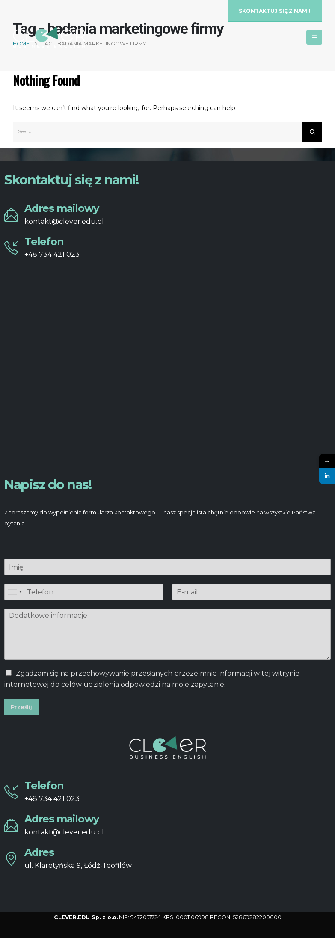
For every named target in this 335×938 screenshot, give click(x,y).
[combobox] (14, 592)
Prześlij (21, 707)
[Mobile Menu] (314, 37)
